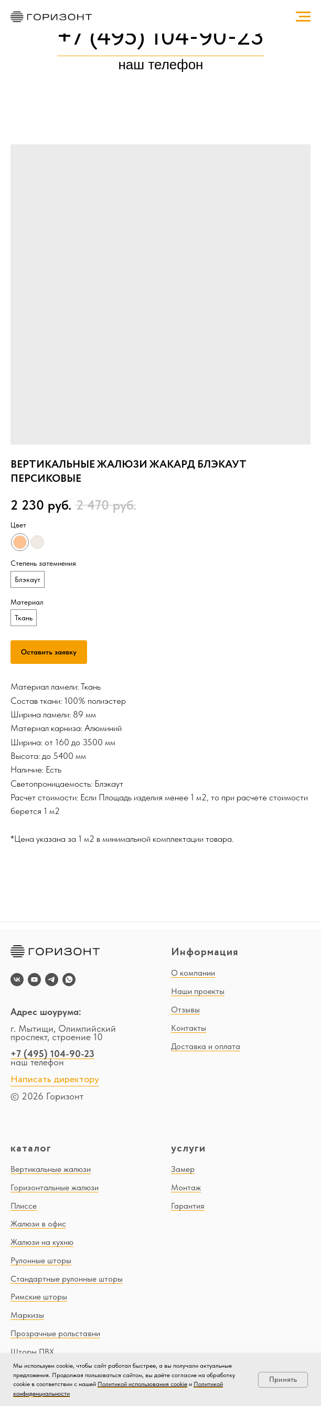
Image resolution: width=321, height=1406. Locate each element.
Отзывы (185, 1009)
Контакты (188, 1028)
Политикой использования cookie (142, 1384)
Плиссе (23, 1206)
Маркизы (27, 1315)
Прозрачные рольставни (55, 1333)
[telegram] (51, 979)
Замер (183, 1169)
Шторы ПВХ (32, 1352)
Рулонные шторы (40, 1260)
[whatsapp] (69, 979)
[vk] (17, 979)
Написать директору (54, 1079)
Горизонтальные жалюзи (54, 1187)
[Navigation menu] (303, 17)
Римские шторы (38, 1297)
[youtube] (34, 979)
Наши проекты (197, 991)
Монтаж (186, 1187)
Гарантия (188, 1206)
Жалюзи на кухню (41, 1242)
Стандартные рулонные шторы (66, 1279)
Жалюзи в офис (38, 1224)
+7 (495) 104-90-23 (160, 37)
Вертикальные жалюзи (50, 1169)
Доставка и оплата (205, 1046)
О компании (193, 973)
